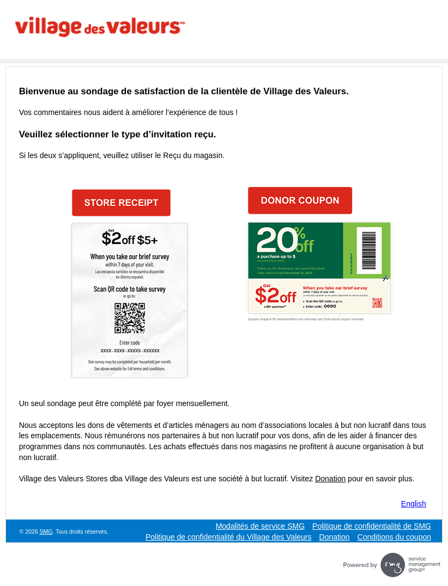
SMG (45, 531)
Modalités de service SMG (260, 526)
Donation (330, 478)
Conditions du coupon (394, 537)
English (413, 503)
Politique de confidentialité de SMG (371, 526)
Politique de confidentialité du (229, 537)
